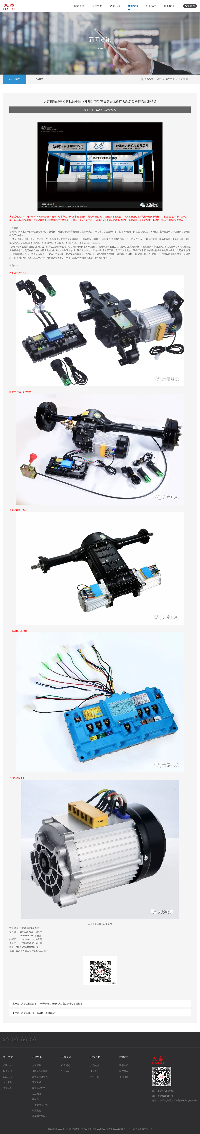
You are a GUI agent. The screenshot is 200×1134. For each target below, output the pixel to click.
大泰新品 (36, 1065)
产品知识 (94, 1065)
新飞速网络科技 (145, 1129)
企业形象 (7, 1082)
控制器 (35, 1099)
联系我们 (169, 6)
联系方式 (123, 1065)
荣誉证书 (7, 1088)
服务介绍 (94, 1071)
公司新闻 (14, 79)
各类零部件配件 (40, 1116)
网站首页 (79, 6)
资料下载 (94, 1076)
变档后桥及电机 (40, 1071)
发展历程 (7, 1071)
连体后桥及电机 (40, 1076)
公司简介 (7, 1065)
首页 (159, 79)
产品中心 (115, 6)
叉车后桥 (36, 1082)
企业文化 (7, 1076)
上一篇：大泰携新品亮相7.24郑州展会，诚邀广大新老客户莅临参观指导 (47, 1003)
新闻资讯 (133, 6)
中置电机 (36, 1110)
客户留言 (123, 1071)
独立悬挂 (36, 1093)
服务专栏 (151, 6)
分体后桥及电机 (40, 1105)
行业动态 (38, 79)
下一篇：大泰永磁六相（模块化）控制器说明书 (35, 1012)
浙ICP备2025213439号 (115, 1129)
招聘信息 (123, 1076)
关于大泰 (97, 6)
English (190, 6)
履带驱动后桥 (38, 1088)
